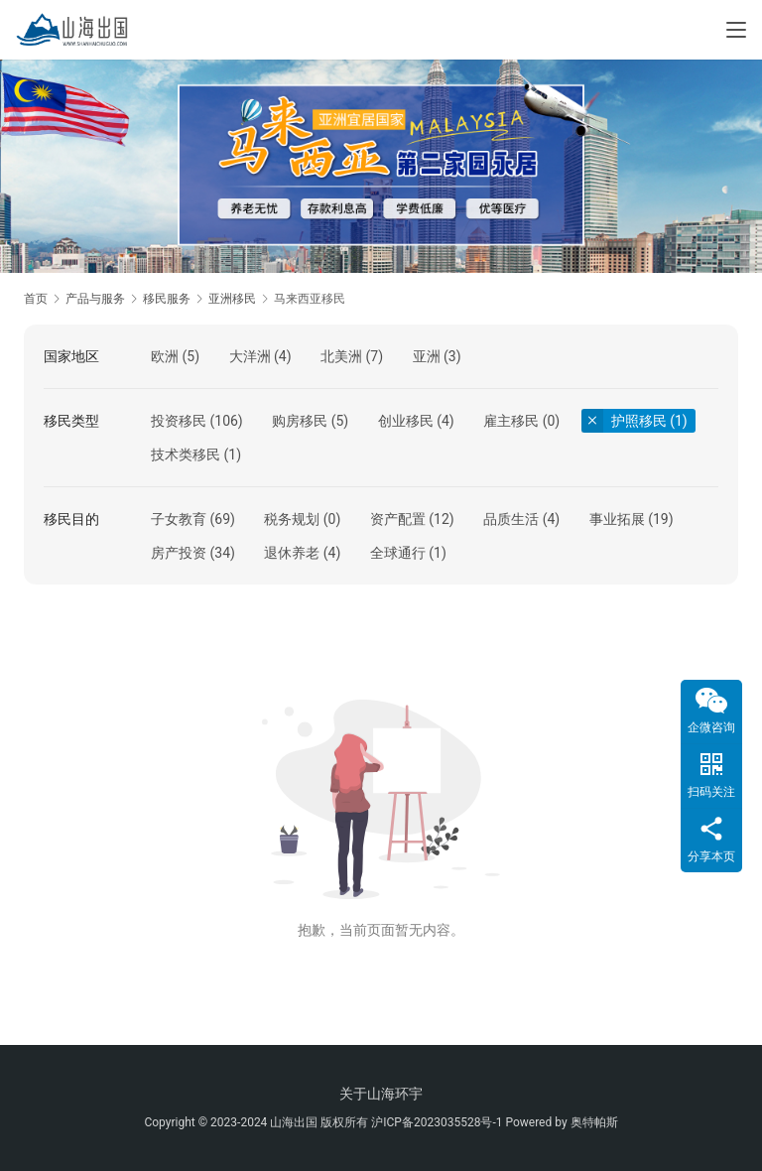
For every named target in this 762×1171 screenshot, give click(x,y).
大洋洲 (250, 356)
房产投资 (178, 553)
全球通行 (398, 553)
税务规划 (291, 519)
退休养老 (291, 553)
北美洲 (341, 356)
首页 (36, 299)
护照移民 (639, 421)
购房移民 (299, 421)
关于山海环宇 (381, 1094)
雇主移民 (511, 421)
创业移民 (406, 421)
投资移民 (178, 421)
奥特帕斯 (594, 1122)
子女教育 (178, 519)
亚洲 (427, 356)
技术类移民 (185, 454)
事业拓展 (617, 519)
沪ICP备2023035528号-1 (436, 1122)
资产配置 (398, 519)
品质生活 (511, 519)
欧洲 (165, 356)
